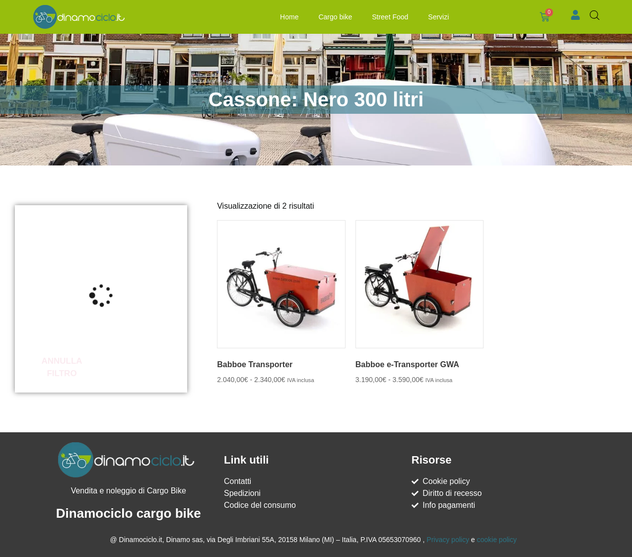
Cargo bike (335, 17)
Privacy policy (447, 540)
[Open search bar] (595, 15)
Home (289, 17)
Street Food (390, 17)
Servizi (438, 17)
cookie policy (496, 540)
